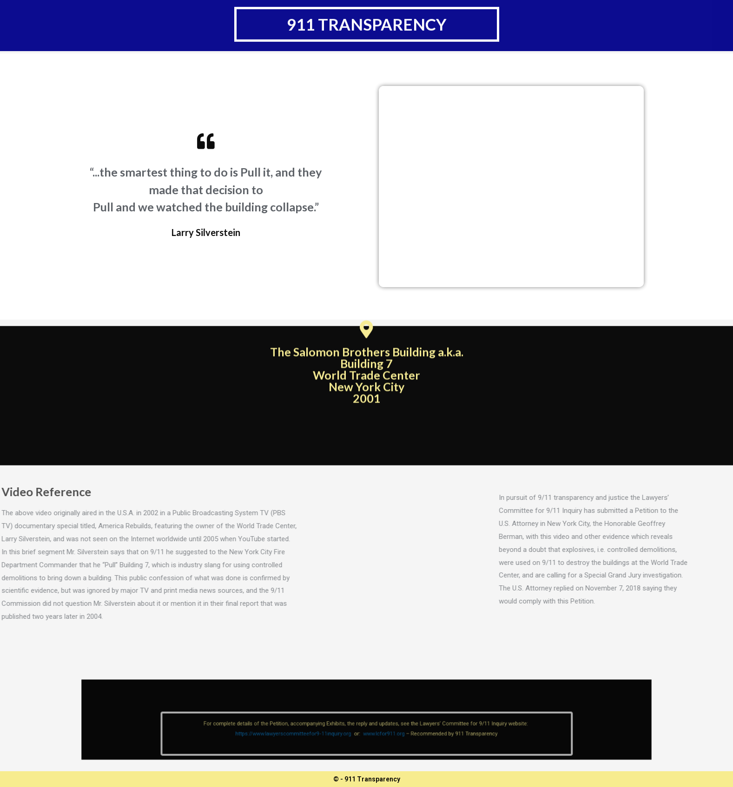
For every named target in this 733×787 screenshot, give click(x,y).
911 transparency (367, 20)
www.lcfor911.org (380, 739)
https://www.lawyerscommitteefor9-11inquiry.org (311, 739)
